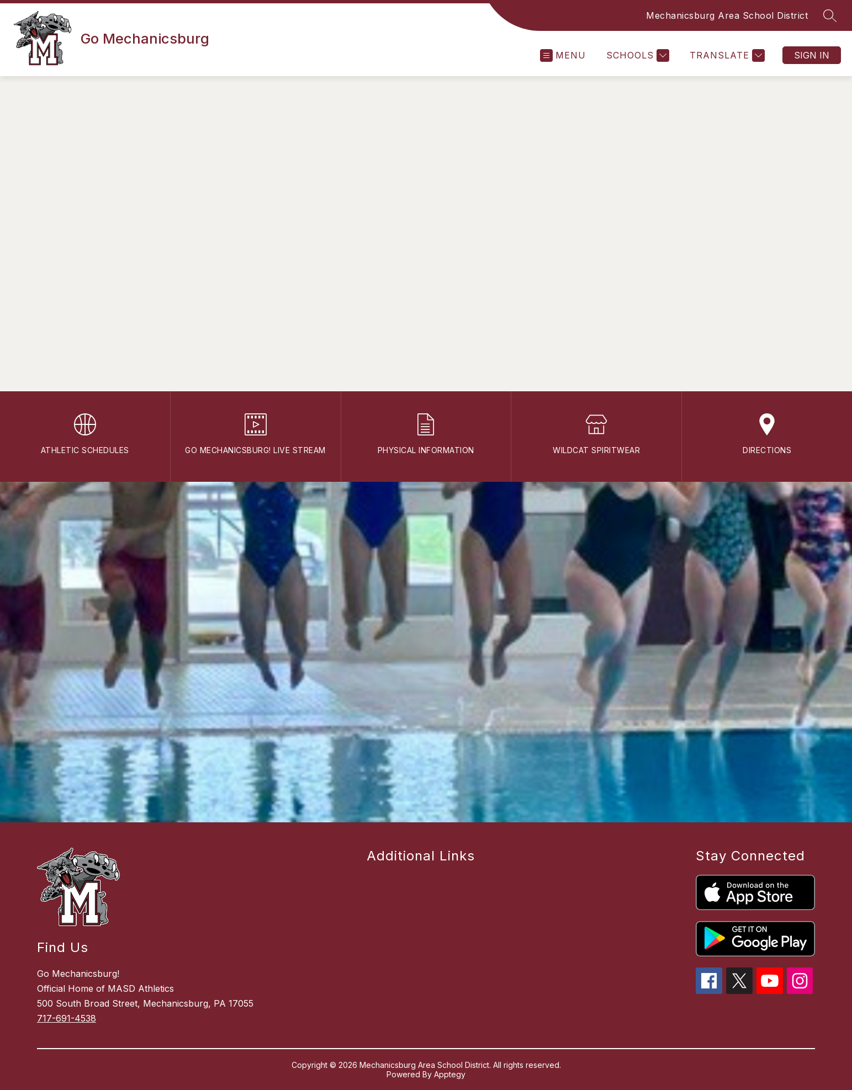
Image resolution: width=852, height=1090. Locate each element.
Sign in (811, 55)
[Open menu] (563, 55)
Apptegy (449, 1074)
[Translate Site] (726, 55)
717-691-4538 (66, 1018)
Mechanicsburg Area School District (727, 15)
